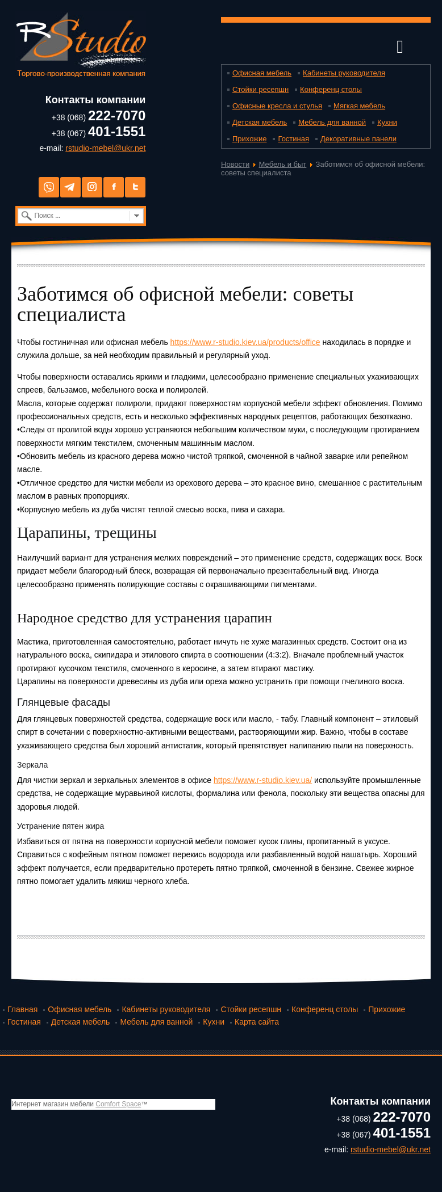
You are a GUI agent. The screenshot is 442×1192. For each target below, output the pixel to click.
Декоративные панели (358, 138)
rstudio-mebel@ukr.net (105, 148)
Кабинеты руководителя (344, 73)
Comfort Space (118, 1104)
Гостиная (293, 138)
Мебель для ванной (332, 122)
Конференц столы (331, 89)
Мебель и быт (283, 164)
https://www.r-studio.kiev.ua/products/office (245, 342)
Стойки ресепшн (260, 89)
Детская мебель (259, 122)
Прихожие (249, 138)
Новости (235, 164)
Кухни (387, 122)
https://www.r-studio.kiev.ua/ (263, 780)
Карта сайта (257, 1021)
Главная (22, 1009)
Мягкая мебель (359, 106)
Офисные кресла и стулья (277, 106)
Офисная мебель (261, 73)
